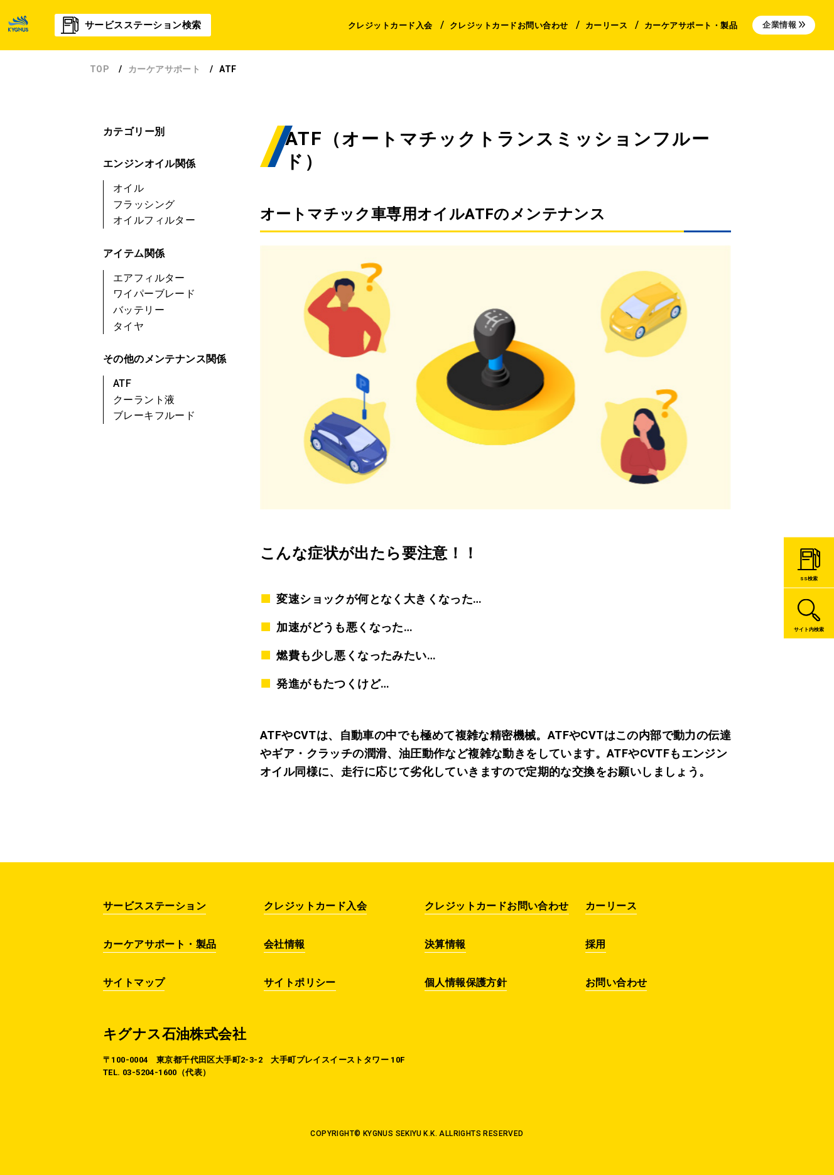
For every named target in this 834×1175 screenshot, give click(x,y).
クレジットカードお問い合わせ (497, 906)
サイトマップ (134, 982)
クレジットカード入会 (315, 906)
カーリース (611, 906)
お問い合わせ (616, 982)
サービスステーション (154, 906)
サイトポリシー (300, 982)
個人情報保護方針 (466, 982)
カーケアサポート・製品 (159, 944)
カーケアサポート (164, 69)
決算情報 (445, 944)
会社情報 (284, 944)
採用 (595, 944)
